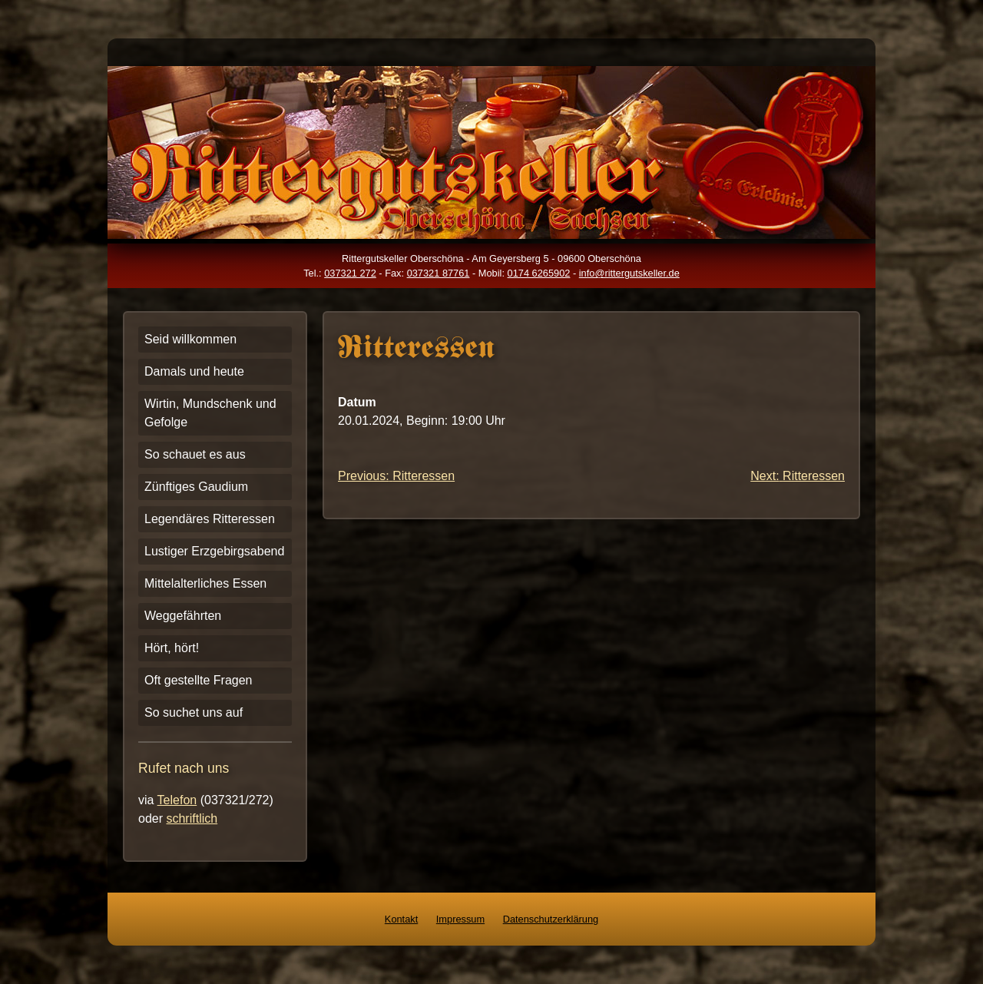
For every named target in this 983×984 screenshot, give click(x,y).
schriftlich (191, 818)
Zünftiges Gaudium (196, 486)
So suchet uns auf (193, 712)
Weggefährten (182, 615)
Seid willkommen (190, 339)
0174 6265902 (539, 273)
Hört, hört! (171, 647)
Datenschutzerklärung (550, 919)
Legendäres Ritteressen (209, 518)
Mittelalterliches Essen (205, 583)
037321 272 (350, 273)
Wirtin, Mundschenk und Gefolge (210, 413)
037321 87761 (438, 273)
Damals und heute (194, 371)
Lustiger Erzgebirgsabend (214, 551)
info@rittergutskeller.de (629, 273)
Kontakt (401, 919)
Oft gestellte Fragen (198, 680)
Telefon (177, 800)
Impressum (460, 919)
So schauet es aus (195, 454)
